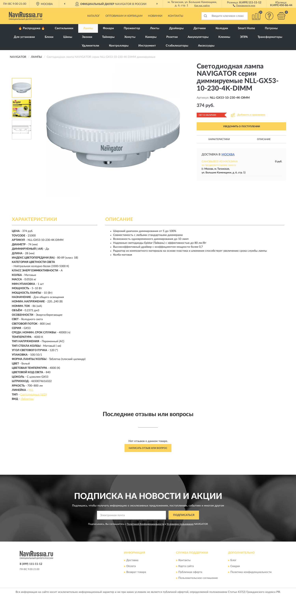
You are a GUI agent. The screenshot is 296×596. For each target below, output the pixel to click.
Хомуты (129, 36)
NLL (31, 390)
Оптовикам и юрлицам (123, 16)
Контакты (175, 16)
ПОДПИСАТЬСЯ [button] (184, 515)
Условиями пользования (180, 524)
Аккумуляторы (198, 36)
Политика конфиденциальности (251, 572)
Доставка (132, 560)
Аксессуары (206, 45)
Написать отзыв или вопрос (148, 448)
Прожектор (132, 28)
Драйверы (176, 28)
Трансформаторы (270, 36)
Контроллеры (118, 45)
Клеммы (224, 36)
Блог (233, 560)
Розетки (172, 36)
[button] (244, 5)
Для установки (24, 36)
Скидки (235, 566)
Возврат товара (136, 572)
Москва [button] (228, 154)
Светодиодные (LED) (33, 394)
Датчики (200, 28)
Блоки (49, 36)
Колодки (222, 28)
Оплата (131, 566)
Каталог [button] (93, 16)
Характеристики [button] (219, 139)
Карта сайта (186, 566)
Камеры (150, 36)
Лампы (88, 28)
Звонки (87, 36)
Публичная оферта (190, 572)
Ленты (154, 28)
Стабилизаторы (177, 45)
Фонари (108, 28)
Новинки (155, 16)
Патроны (271, 28)
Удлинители (90, 45)
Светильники (64, 28)
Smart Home (246, 28)
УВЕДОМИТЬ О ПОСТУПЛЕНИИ (241, 126)
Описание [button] (264, 139)
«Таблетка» (27, 399)
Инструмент (147, 45)
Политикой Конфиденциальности (145, 524)
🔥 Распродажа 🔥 (31, 28)
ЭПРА (244, 36)
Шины (67, 36)
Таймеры (108, 36)
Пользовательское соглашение (198, 578)
